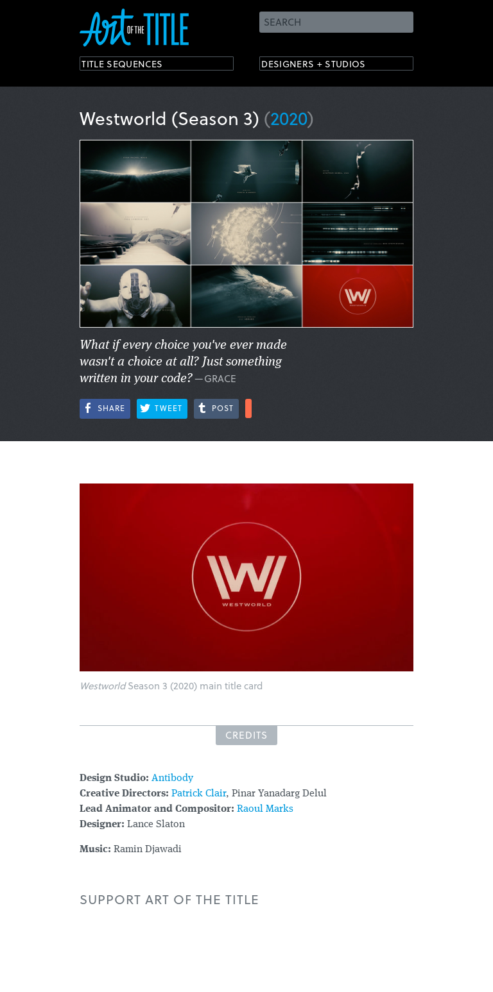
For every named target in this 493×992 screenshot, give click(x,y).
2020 (288, 118)
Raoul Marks (265, 809)
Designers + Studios (327, 65)
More (248, 408)
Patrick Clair (198, 794)
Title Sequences (133, 65)
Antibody (172, 778)
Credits (246, 735)
